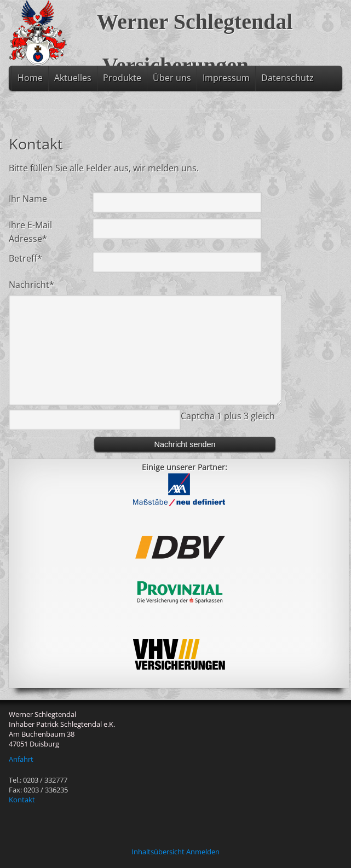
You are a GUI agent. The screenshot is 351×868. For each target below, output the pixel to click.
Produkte (122, 78)
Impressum (226, 78)
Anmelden (203, 852)
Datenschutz (287, 78)
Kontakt (22, 800)
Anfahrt (21, 759)
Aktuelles (72, 78)
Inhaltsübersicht (158, 852)
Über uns (172, 78)
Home (30, 78)
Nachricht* (31, 285)
